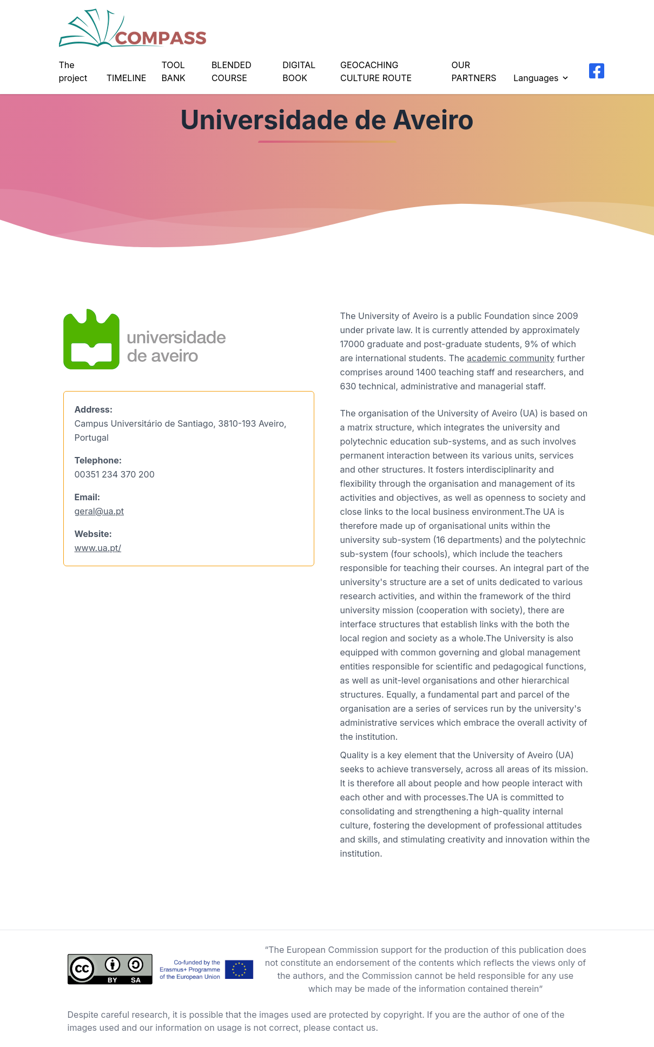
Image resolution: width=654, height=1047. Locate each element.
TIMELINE (127, 77)
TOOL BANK (173, 71)
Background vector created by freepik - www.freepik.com (117, 1040)
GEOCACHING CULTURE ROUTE (376, 71)
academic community (510, 358)
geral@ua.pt (99, 511)
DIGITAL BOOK (298, 71)
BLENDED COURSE (232, 71)
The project (73, 71)
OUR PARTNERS (474, 71)
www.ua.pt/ (98, 547)
